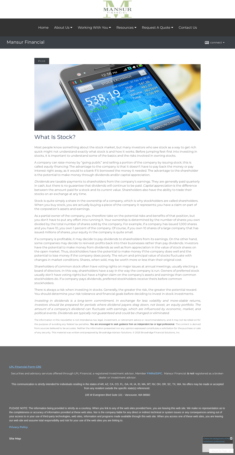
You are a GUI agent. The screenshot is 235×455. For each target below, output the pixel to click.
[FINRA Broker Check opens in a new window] (217, 444)
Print (41, 61)
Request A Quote (156, 28)
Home (43, 28)
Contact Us (188, 28)
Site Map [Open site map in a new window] (15, 438)
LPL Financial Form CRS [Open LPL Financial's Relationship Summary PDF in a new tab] (25, 366)
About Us (61, 28)
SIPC (159, 373)
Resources (125, 28)
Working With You (93, 28)
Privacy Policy (18, 427)
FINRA (151, 373)
